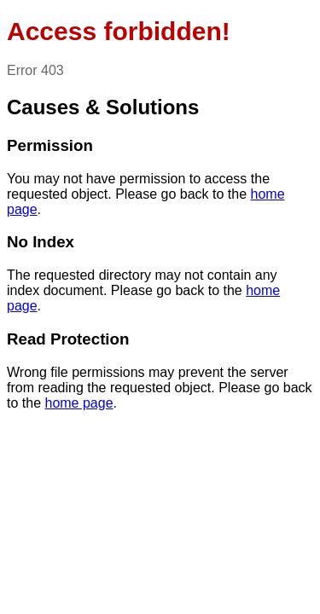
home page (78, 403)
